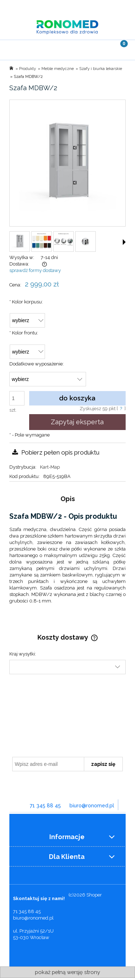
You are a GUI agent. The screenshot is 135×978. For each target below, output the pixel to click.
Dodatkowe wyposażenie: (36, 364)
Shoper (94, 895)
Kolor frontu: (23, 332)
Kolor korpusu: (26, 301)
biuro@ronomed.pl (91, 805)
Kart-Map (50, 467)
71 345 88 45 (45, 805)
